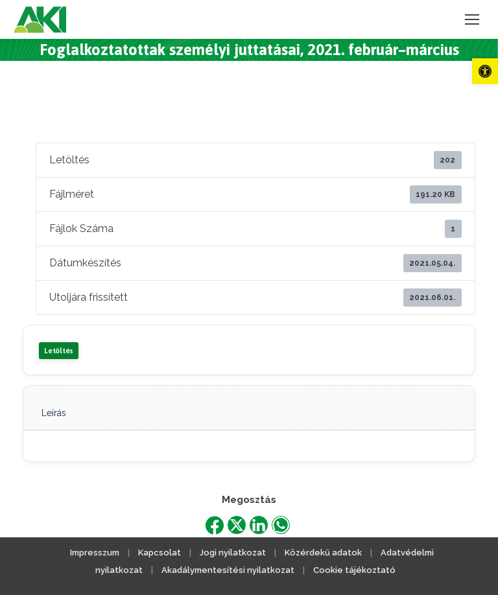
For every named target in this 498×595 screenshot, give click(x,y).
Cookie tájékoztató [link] (354, 570)
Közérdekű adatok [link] (323, 552)
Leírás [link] (54, 413)
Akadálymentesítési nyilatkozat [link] (227, 570)
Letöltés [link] (58, 350)
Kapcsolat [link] (159, 552)
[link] (485, 71)
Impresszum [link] (94, 552)
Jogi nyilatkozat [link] (233, 552)
